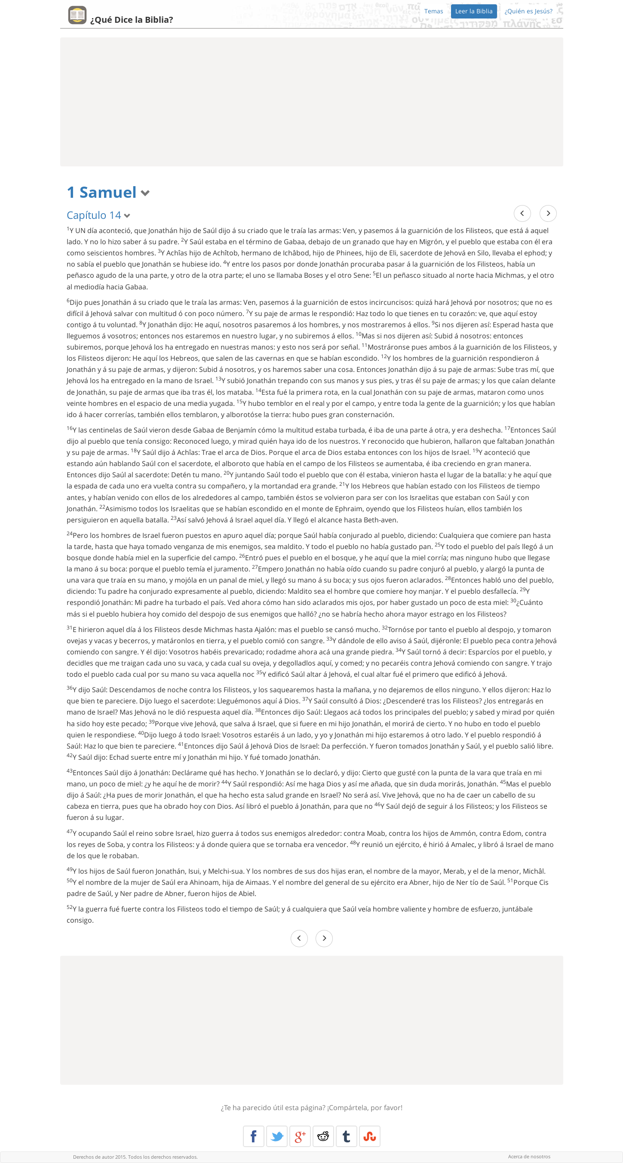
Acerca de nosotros (529, 1156)
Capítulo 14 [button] (99, 215)
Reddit (323, 1136)
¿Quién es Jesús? (528, 11)
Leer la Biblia (474, 11)
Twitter (277, 1136)
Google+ (300, 1136)
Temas (433, 11)
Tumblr (346, 1136)
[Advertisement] (311, 102)
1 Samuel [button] (108, 192)
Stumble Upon (370, 1136)
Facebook (253, 1136)
